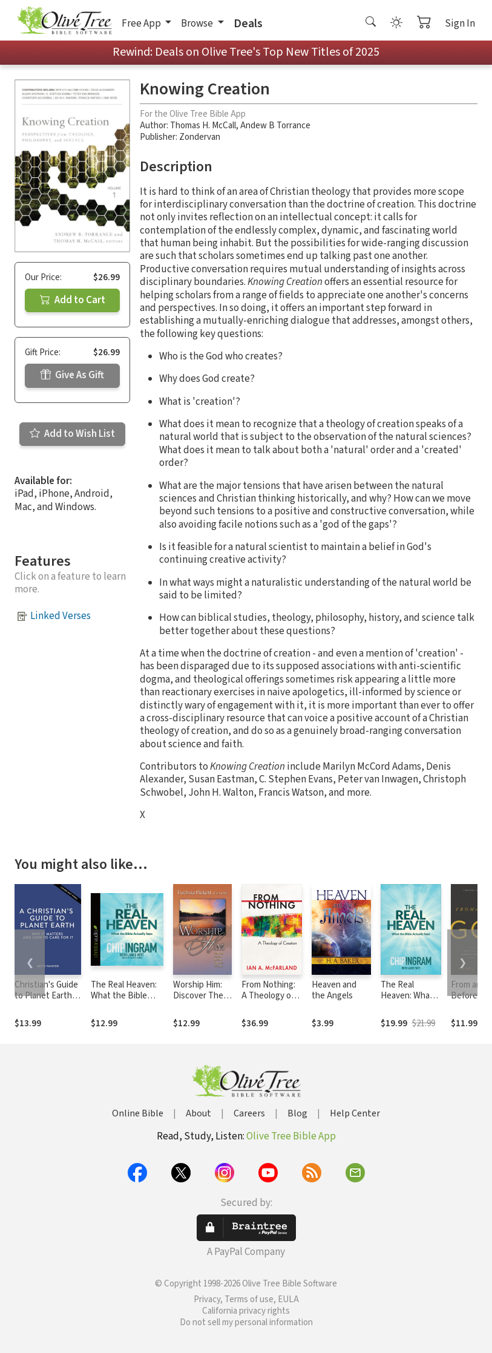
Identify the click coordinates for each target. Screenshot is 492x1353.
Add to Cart (72, 300)
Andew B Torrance (275, 125)
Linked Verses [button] (60, 616)
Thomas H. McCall (203, 125)
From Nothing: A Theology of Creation (268, 996)
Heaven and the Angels (334, 990)
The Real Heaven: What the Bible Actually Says (124, 996)
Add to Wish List (72, 434)
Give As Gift (72, 375)
